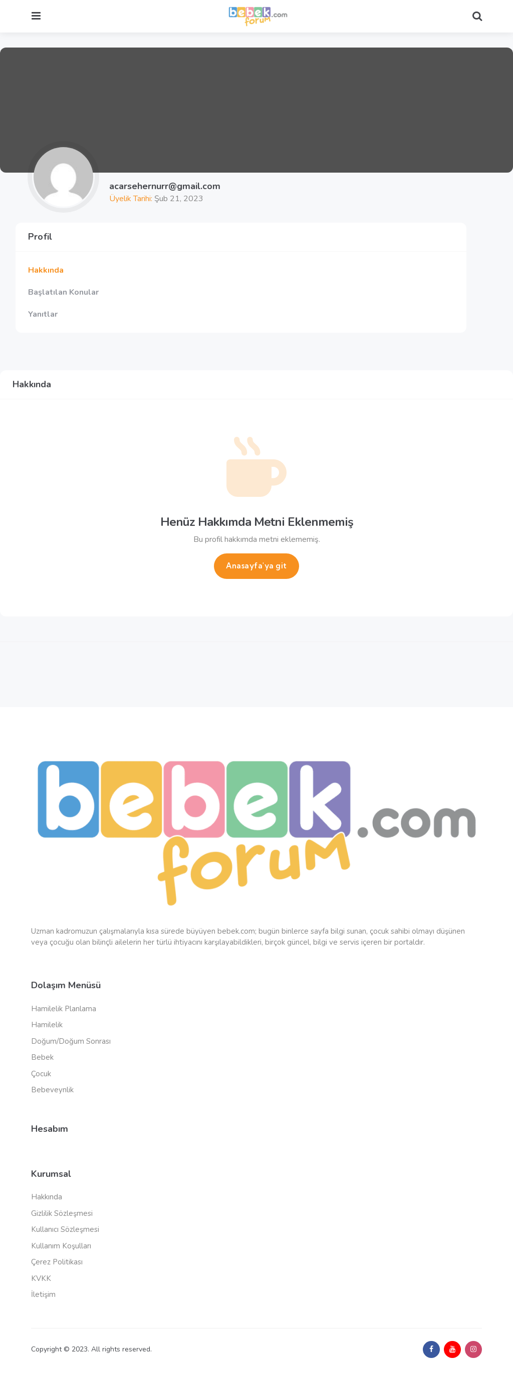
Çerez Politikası (57, 1262)
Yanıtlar (43, 314)
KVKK (41, 1278)
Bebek (42, 1057)
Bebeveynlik (52, 1090)
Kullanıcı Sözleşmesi (65, 1229)
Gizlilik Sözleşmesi (62, 1213)
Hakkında (46, 270)
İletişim (43, 1294)
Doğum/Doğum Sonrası (71, 1041)
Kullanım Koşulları (61, 1246)
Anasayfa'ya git (256, 565)
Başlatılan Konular (63, 292)
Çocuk (41, 1074)
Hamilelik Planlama (63, 1009)
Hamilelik (47, 1025)
